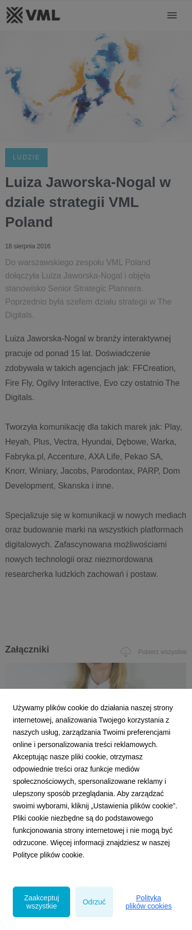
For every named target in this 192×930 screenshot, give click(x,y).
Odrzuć (93, 902)
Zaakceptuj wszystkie (41, 902)
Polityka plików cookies (148, 902)
